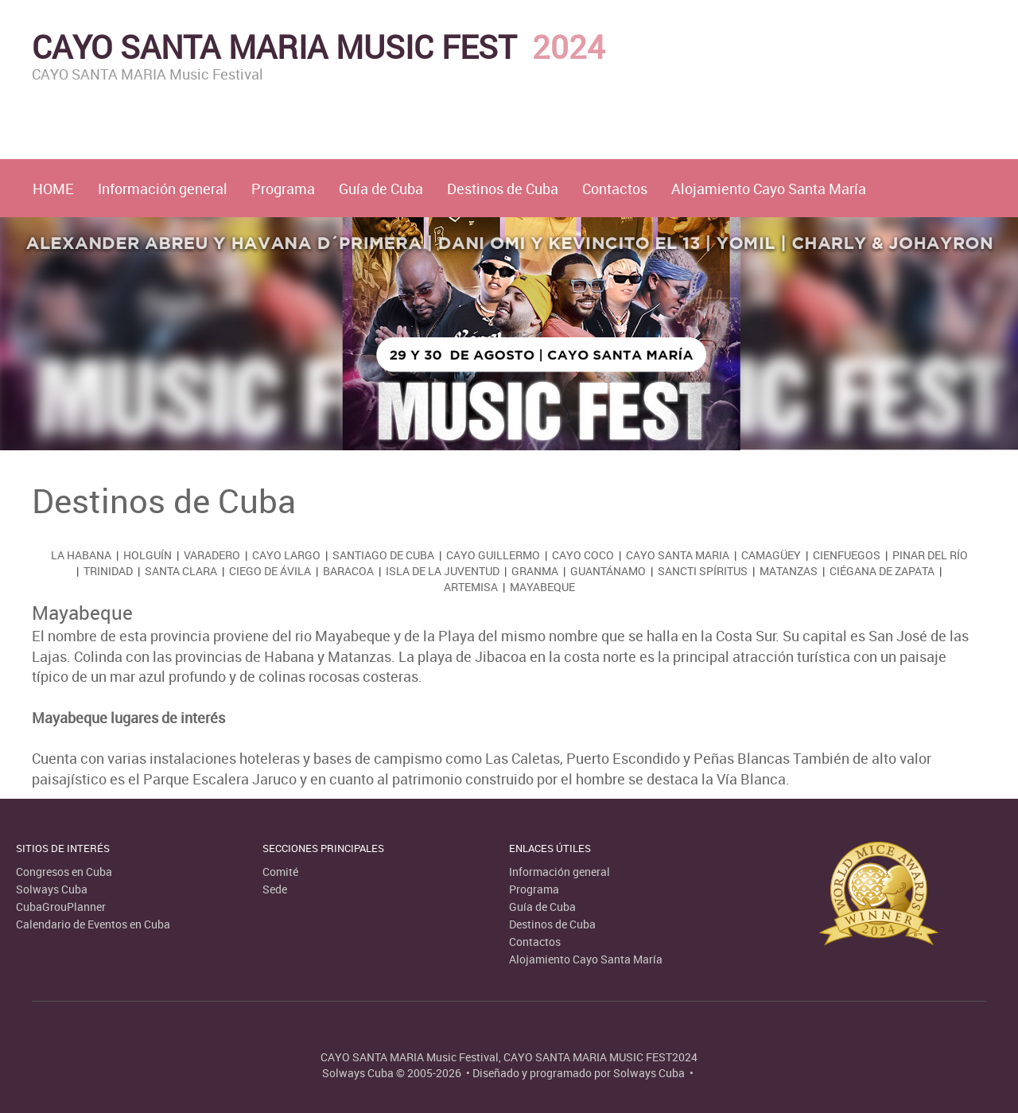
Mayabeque (542, 586)
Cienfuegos (846, 554)
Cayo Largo (286, 554)
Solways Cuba (51, 889)
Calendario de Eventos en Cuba (93, 924)
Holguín (147, 554)
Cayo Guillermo (493, 554)
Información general (162, 188)
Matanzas (789, 570)
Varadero (212, 554)
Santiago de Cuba (383, 554)
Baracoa (348, 570)
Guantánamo (608, 570)
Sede (274, 889)
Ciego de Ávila (270, 570)
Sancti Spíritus (703, 570)
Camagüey (771, 554)
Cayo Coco (583, 554)
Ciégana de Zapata (882, 570)
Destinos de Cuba (502, 188)
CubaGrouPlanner (61, 906)
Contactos (614, 188)
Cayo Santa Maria (677, 554)
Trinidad (108, 570)
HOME (53, 188)
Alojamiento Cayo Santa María (768, 188)
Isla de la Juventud (442, 570)
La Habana (81, 554)
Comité (280, 871)
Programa (283, 188)
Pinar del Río (930, 554)
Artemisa (471, 586)
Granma (534, 570)
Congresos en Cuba (64, 871)
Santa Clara (181, 570)
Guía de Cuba (381, 188)
